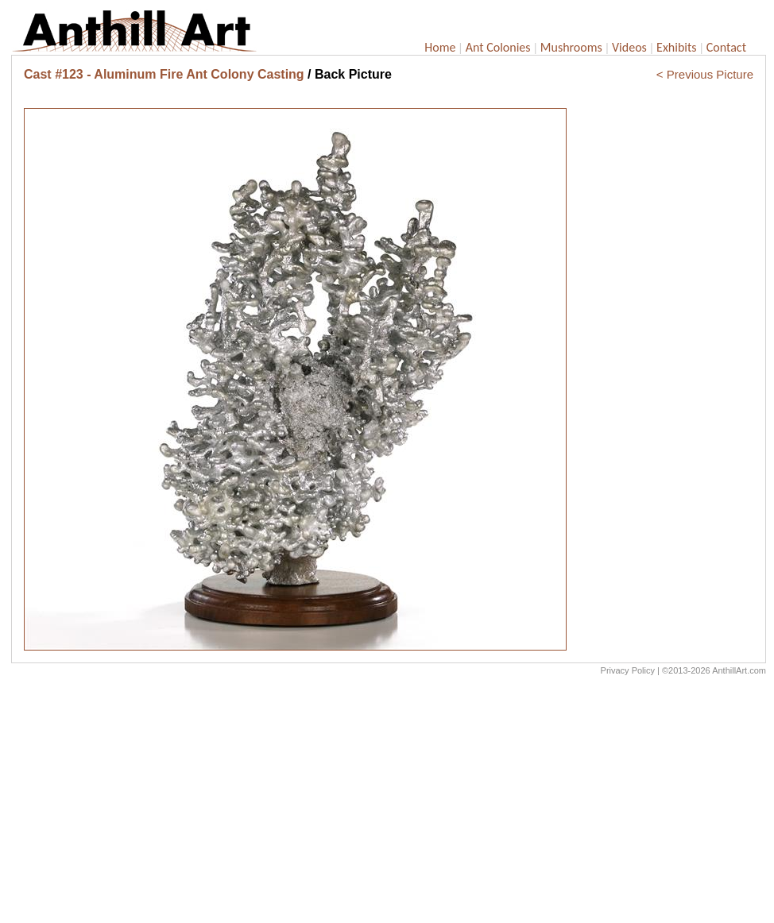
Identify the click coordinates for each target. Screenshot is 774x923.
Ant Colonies (498, 47)
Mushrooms (571, 47)
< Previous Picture (704, 74)
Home (439, 47)
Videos (629, 47)
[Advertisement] (388, 803)
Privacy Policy (628, 670)
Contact (726, 47)
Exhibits (676, 47)
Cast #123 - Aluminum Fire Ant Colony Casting (164, 74)
